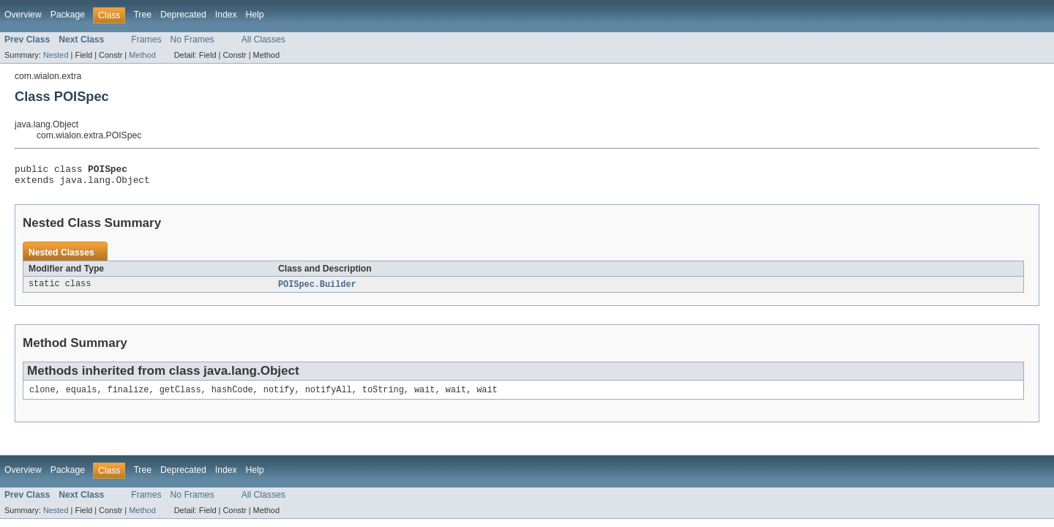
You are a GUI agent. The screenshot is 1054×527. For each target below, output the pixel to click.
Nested (56, 55)
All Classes (263, 39)
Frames (146, 39)
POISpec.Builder (317, 289)
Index (226, 15)
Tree (142, 15)
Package (68, 15)
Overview (23, 15)
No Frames (192, 39)
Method (142, 55)
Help (255, 15)
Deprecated (183, 15)
